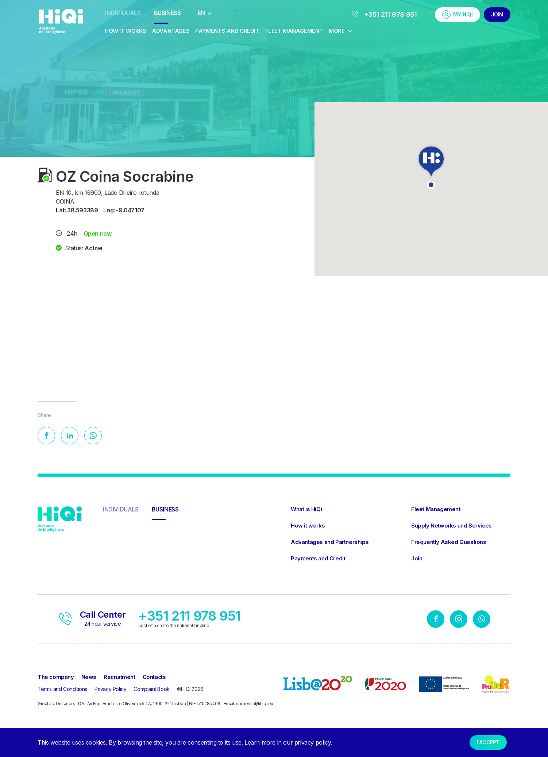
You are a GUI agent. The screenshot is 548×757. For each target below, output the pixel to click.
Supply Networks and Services (451, 526)
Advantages (170, 30)
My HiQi (457, 14)
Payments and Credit (227, 30)
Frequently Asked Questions (448, 542)
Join (497, 14)
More (340, 30)
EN (201, 12)
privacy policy (312, 742)
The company (56, 677)
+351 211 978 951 (384, 14)
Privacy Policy (110, 690)
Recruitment (119, 677)
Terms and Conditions (62, 690)
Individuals (123, 12)
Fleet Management (294, 30)
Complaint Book (151, 690)
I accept (488, 742)
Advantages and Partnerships (329, 542)
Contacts (154, 677)
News (88, 677)
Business (167, 12)
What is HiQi (306, 509)
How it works (125, 30)
